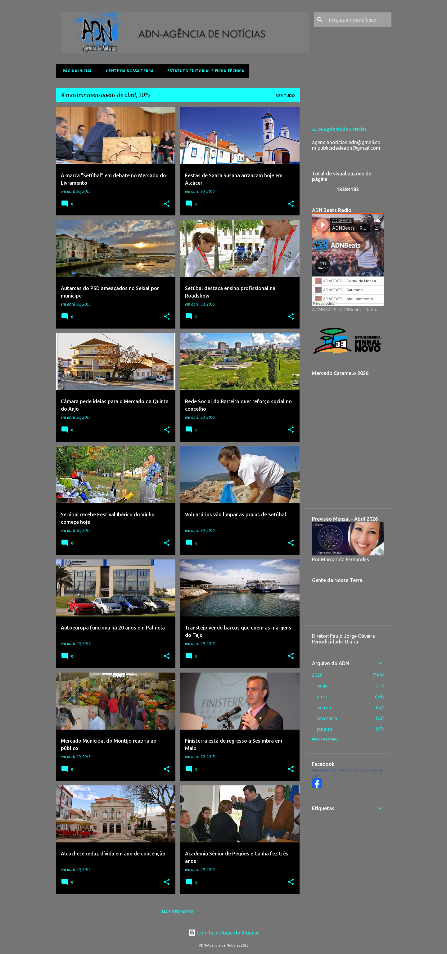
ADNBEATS (324, 309)
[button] (166, 204)
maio (322, 686)
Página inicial (75, 71)
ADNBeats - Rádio (358, 309)
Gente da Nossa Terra (128, 71)
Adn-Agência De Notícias (331, 770)
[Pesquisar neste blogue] (358, 19)
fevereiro (327, 718)
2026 (317, 675)
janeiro (324, 729)
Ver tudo (285, 96)
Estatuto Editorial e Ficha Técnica (203, 71)
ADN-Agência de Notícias (339, 129)
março (324, 707)
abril (322, 697)
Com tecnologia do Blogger (223, 932)
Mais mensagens (177, 912)
